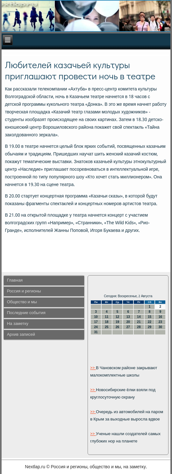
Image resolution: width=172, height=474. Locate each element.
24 (96, 327)
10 (96, 317)
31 (96, 332)
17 (96, 322)
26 (117, 327)
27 (128, 327)
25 (106, 327)
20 (128, 322)
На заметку (17, 323)
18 (106, 322)
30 (160, 327)
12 (117, 317)
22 (149, 322)
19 (117, 322)
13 (128, 317)
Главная (15, 280)
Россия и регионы (24, 291)
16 (160, 317)
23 (160, 322)
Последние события (26, 313)
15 (149, 317)
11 (106, 317)
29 (149, 327)
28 (138, 327)
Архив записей (21, 334)
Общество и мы (22, 302)
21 (138, 322)
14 (138, 317)
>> (93, 368)
